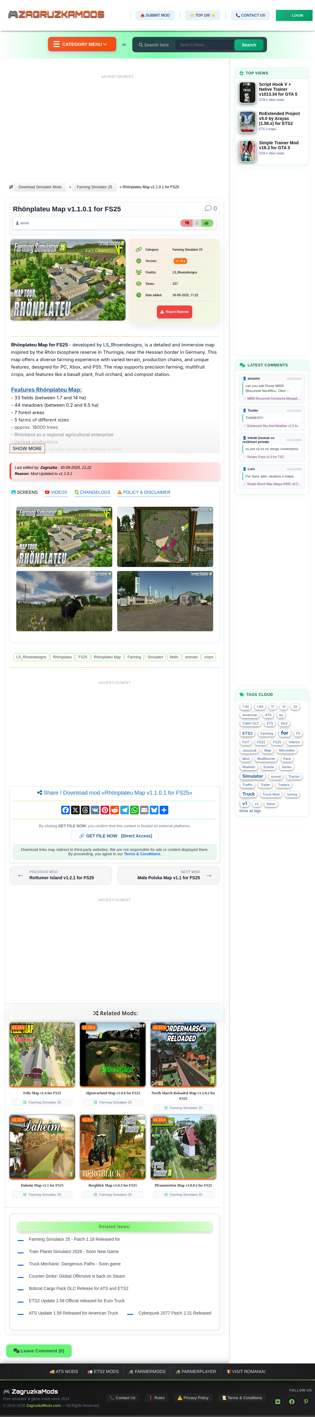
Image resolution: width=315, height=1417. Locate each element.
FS (298, 734)
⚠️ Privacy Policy (193, 1399)
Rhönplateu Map (107, 659)
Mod (245, 759)
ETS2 (247, 733)
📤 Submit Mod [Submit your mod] (151, 15)
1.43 (260, 707)
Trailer (265, 785)
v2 (257, 804)
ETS (270, 723)
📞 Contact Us (247, 15)
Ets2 (284, 723)
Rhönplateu (62, 659)
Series (287, 767)
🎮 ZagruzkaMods (30, 1393)
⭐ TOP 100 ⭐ (199, 15)
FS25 (82, 659)
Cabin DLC (250, 723)
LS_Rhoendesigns (31, 659)
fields (174, 659)
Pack (287, 759)
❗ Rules (156, 1399)
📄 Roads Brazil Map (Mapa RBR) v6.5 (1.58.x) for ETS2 (271, 484)
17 (272, 707)
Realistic (249, 767)
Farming (134, 659)
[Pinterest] (306, 1403)
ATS (268, 715)
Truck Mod (271, 794)
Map (267, 750)
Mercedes (287, 750)
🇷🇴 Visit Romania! (245, 1373)
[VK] (278, 1403)
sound (276, 777)
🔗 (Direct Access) (115, 837)
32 (295, 707)
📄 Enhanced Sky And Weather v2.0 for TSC (271, 426)
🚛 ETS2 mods (103, 1373)
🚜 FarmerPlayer (195, 1373)
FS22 (261, 742)
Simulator (155, 659)
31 (283, 707)
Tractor (294, 777)
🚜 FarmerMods (146, 1373)
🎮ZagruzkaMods (60, 15)
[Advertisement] (117, 124)
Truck (248, 793)
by (281, 715)
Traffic (247, 785)
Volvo (270, 804)
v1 (244, 803)
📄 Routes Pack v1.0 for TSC (263, 457)
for (285, 733)
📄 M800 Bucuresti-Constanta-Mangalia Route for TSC (271, 398)
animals (191, 659)
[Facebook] (292, 1403)
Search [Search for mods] (252, 44)
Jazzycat (249, 750)
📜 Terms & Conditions (241, 1399)
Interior (294, 742)
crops (208, 659)
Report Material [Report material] (174, 313)
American (249, 715)
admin (27, 224)
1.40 (245, 707)
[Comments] (211, 209)
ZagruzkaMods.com (43, 1407)
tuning (292, 794)
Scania (268, 767)
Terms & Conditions (142, 855)
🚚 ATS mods (64, 1373)
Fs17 (245, 742)
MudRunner (266, 759)
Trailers (284, 785)
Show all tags (250, 811)
